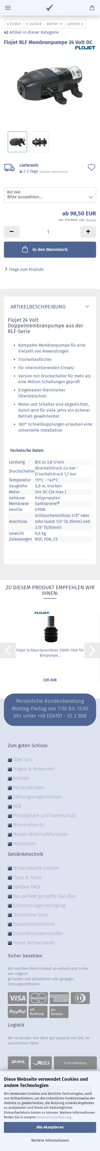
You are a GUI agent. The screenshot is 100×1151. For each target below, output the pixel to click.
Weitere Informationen (50, 1140)
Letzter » (75, 23)
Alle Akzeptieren (50, 1127)
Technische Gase (30, 915)
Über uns (22, 759)
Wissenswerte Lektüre (36, 868)
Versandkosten (29, 787)
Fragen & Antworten (34, 769)
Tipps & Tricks (27, 877)
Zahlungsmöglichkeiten (37, 797)
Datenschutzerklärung (54, 1117)
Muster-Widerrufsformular (40, 834)
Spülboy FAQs (27, 887)
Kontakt (21, 778)
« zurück (34, 23)
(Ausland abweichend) (53, 171)
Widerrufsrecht (28, 825)
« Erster (14, 23)
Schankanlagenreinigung (39, 905)
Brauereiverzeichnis (33, 924)
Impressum (24, 843)
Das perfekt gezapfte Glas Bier (44, 896)
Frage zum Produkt (26, 269)
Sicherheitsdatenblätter (38, 933)
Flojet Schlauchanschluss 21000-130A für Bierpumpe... (50, 653)
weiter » (54, 23)
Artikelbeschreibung (37, 307)
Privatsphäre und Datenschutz (44, 815)
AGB (17, 806)
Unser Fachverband (33, 943)
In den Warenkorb (44, 249)
